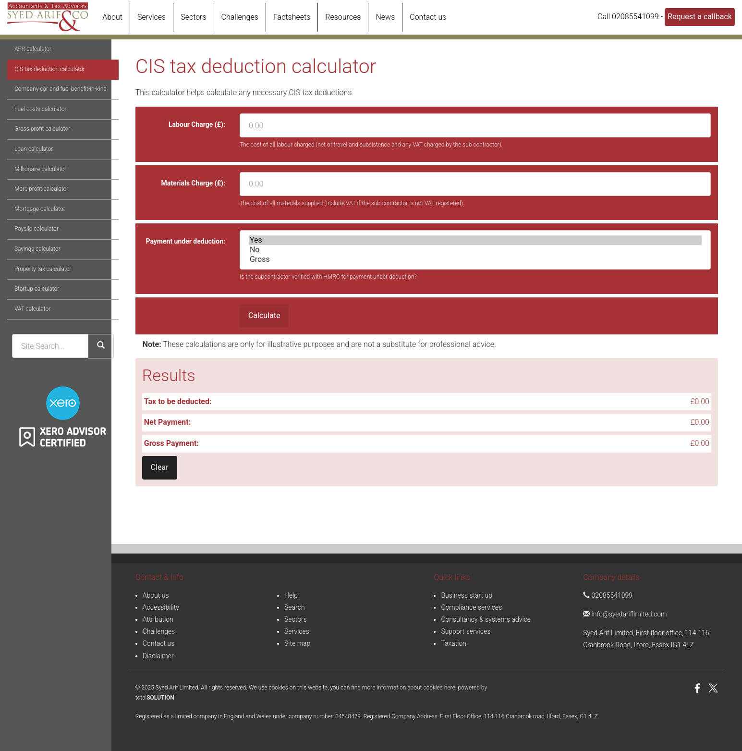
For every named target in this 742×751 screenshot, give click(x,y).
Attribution (158, 619)
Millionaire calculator (33, 203)
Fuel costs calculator (33, 144)
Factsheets (291, 17)
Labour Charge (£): (197, 124)
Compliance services (471, 607)
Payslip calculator (29, 263)
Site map (297, 643)
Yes (475, 240)
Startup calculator (29, 323)
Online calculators (63, 65)
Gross (475, 259)
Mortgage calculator (32, 244)
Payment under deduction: (185, 241)
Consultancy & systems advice (486, 619)
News (385, 17)
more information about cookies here (408, 687)
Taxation (453, 643)
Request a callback (700, 16)
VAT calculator (25, 344)
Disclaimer (158, 656)
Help (291, 595)
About (112, 17)
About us (156, 595)
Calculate (264, 315)
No (475, 250)
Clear (160, 467)
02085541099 (608, 595)
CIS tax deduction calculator (42, 103)
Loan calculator (26, 184)
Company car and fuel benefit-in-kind (53, 124)
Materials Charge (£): (193, 183)
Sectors (193, 17)
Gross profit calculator (35, 163)
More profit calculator (34, 224)
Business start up (466, 595)
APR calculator (25, 84)
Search (294, 607)
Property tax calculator (35, 303)
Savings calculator (30, 284)
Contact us (428, 17)
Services (151, 17)
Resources (343, 17)
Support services (465, 631)
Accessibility (161, 607)
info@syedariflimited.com (625, 614)
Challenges (239, 17)
